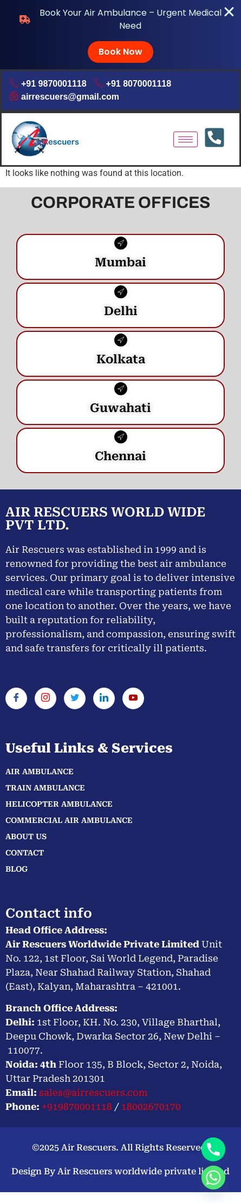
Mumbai (120, 262)
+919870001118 (77, 1106)
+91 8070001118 (133, 83)
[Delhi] (121, 292)
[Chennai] (121, 437)
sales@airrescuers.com (92, 1092)
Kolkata (120, 359)
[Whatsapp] (213, 1177)
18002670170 (151, 1106)
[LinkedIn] (104, 698)
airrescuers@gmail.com (64, 96)
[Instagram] (45, 698)
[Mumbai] (121, 243)
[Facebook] (16, 698)
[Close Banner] (229, 11)
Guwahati (120, 408)
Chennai (120, 456)
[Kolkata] (121, 340)
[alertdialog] (120, 34)
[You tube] (133, 698)
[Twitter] (75, 698)
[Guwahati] (121, 389)
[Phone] (213, 1149)
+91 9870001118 (48, 83)
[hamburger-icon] (185, 139)
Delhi (121, 311)
